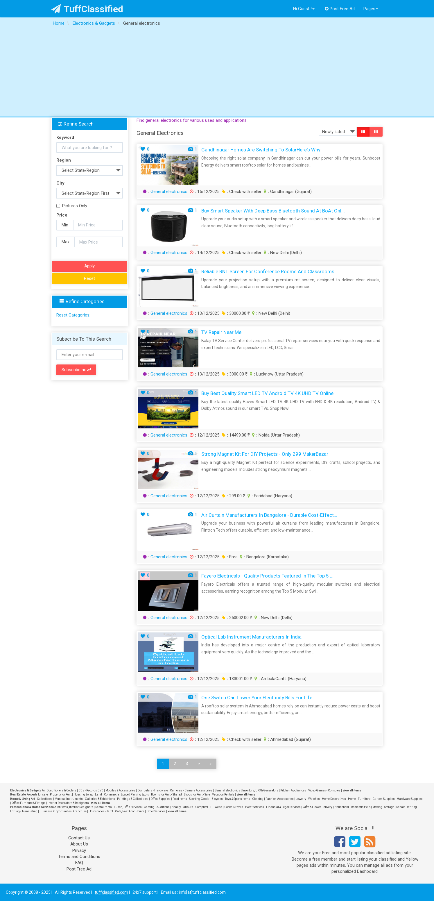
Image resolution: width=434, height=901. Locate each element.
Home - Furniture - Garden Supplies (371, 798)
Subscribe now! (76, 369)
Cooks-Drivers (233, 807)
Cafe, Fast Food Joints (129, 811)
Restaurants (103, 807)
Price (61, 215)
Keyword (65, 137)
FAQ (79, 862)
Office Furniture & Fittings (29, 803)
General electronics (168, 191)
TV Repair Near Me (221, 332)
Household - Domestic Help (352, 807)
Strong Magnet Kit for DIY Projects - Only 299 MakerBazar (264, 454)
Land (98, 794)
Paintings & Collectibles (132, 798)
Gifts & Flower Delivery (317, 807)
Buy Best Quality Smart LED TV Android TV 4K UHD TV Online (267, 393)
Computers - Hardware (152, 790)
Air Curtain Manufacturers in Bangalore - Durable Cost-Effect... (269, 515)
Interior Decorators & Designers (68, 803)
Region (63, 160)
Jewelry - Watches (308, 798)
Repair (400, 807)
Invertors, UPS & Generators (260, 790)
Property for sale (37, 794)
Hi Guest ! (304, 8)
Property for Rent (60, 794)
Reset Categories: (73, 315)
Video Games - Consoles (324, 790)
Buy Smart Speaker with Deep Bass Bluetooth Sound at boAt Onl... (273, 211)
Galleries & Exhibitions (100, 798)
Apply (89, 266)
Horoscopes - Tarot (101, 811)
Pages (370, 8)
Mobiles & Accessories (120, 790)
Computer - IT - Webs (208, 807)
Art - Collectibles (42, 798)
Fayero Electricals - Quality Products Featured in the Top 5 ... (267, 576)
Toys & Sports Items (237, 798)
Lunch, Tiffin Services (128, 807)
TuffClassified (87, 9)
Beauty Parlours (182, 807)
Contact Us (79, 838)
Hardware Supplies (410, 798)
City (60, 183)
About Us (79, 844)
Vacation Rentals (223, 794)
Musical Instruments (69, 798)
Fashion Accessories (280, 798)
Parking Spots (140, 794)
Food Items (180, 798)
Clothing (257, 798)
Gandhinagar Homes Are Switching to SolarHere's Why (260, 150)
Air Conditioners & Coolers (59, 790)
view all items (351, 790)
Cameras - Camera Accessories (191, 790)
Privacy (79, 850)
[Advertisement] (217, 73)
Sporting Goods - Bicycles (206, 798)
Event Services (254, 807)
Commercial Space (116, 794)
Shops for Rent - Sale (197, 794)
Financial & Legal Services (283, 807)
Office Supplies (160, 798)
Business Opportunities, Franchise (63, 811)
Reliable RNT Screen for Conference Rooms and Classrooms (267, 271)
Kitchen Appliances (293, 790)
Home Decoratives (334, 798)
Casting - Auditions (157, 807)
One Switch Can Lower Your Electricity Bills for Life (256, 697)
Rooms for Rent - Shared (166, 794)
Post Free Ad (340, 8)
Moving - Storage (383, 807)
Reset (89, 278)
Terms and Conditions (79, 856)
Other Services (156, 811)
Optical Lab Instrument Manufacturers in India (251, 637)
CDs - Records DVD (90, 790)
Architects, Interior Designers (73, 807)
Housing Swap (83, 794)
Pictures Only (71, 205)
